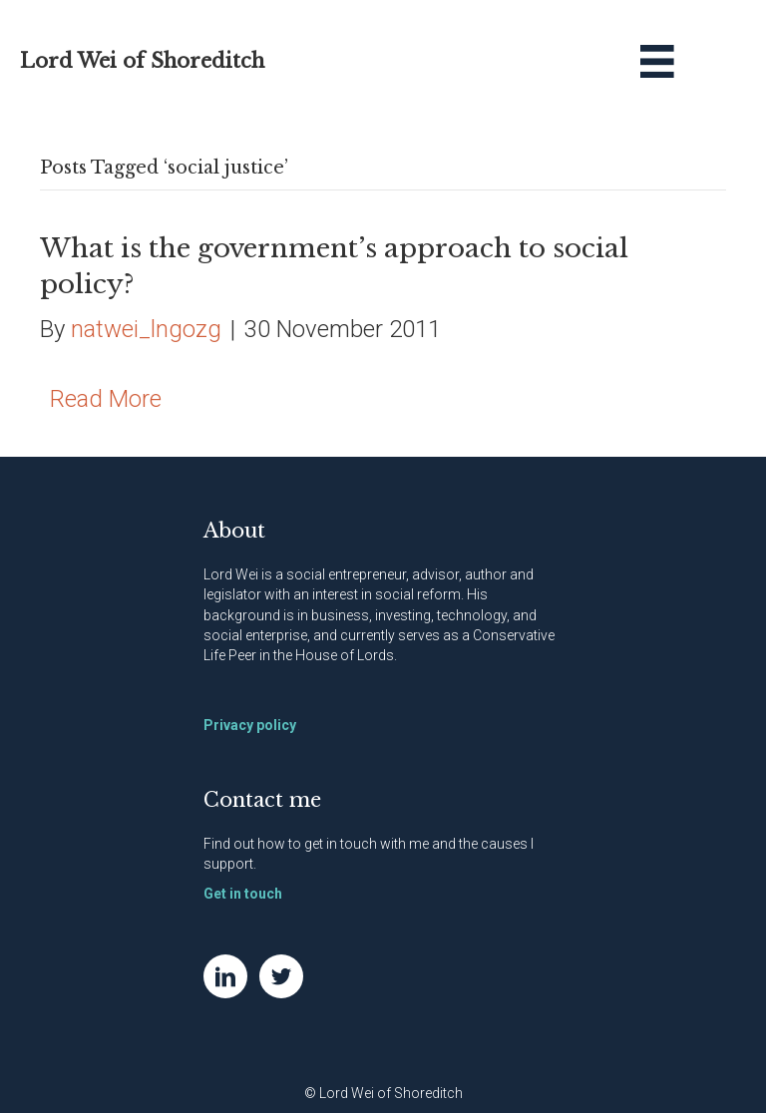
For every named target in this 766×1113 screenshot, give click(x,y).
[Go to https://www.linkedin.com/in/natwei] (225, 976)
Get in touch (242, 894)
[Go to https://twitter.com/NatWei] (281, 976)
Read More (106, 399)
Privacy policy (249, 725)
